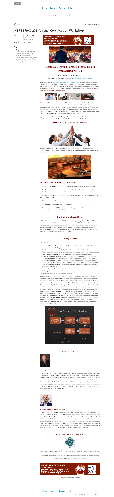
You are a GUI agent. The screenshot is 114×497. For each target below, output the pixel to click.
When (16, 36)
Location (16, 42)
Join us (52, 8)
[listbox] (92, 24)
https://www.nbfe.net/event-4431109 (82, 78)
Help (70, 8)
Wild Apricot (85, 495)
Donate (62, 491)
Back (18, 24)
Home (44, 8)
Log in (18, 3)
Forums (62, 8)
